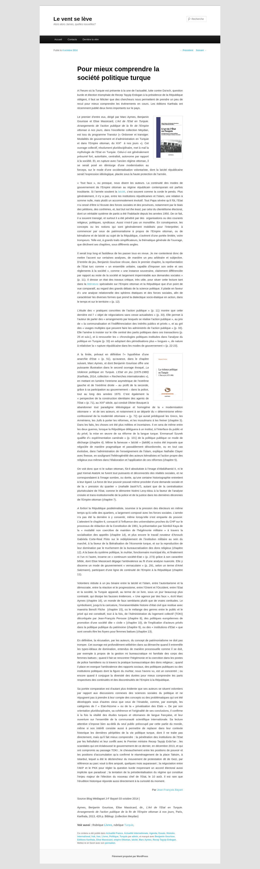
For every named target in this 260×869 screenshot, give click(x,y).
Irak (93, 836)
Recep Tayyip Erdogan (164, 840)
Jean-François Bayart (170, 789)
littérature (93, 283)
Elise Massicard (104, 840)
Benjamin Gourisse (165, 836)
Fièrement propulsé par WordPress (130, 856)
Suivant (201, 50)
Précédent (186, 50)
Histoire (170, 833)
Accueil (58, 39)
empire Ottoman (122, 840)
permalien (110, 843)
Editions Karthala (86, 840)
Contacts (72, 39)
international (83, 836)
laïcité (121, 191)
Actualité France (114, 833)
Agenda (153, 833)
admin (135, 836)
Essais (161, 833)
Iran (99, 836)
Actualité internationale (136, 833)
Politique (113, 836)
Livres (108, 824)
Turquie (128, 824)
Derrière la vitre (91, 39)
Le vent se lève (72, 19)
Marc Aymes (145, 840)
